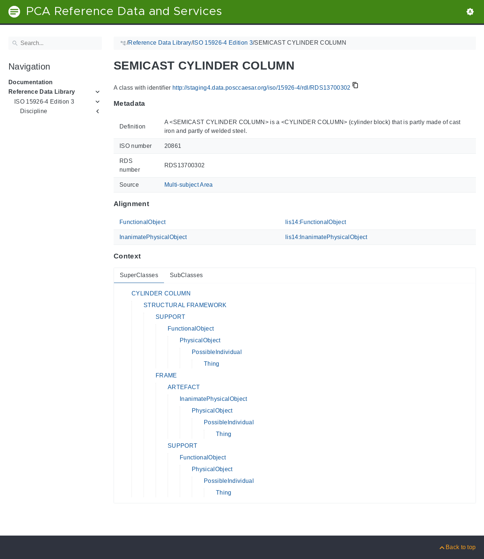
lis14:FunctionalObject (315, 222)
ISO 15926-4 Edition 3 (44, 101)
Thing (212, 364)
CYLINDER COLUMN (161, 293)
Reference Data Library (41, 92)
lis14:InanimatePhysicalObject (326, 237)
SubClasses (185, 275)
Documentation (30, 82)
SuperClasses (139, 275)
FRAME (166, 375)
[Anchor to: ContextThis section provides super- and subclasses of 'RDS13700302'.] (148, 256)
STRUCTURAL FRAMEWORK (185, 305)
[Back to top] (457, 547)
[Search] (55, 43)
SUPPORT (170, 317)
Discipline (33, 111)
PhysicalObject (200, 340)
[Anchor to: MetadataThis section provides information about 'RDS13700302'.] (152, 103)
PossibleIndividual (217, 352)
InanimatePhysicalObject (153, 237)
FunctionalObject (142, 222)
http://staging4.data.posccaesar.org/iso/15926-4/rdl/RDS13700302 (261, 88)
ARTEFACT (184, 387)
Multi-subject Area (188, 185)
